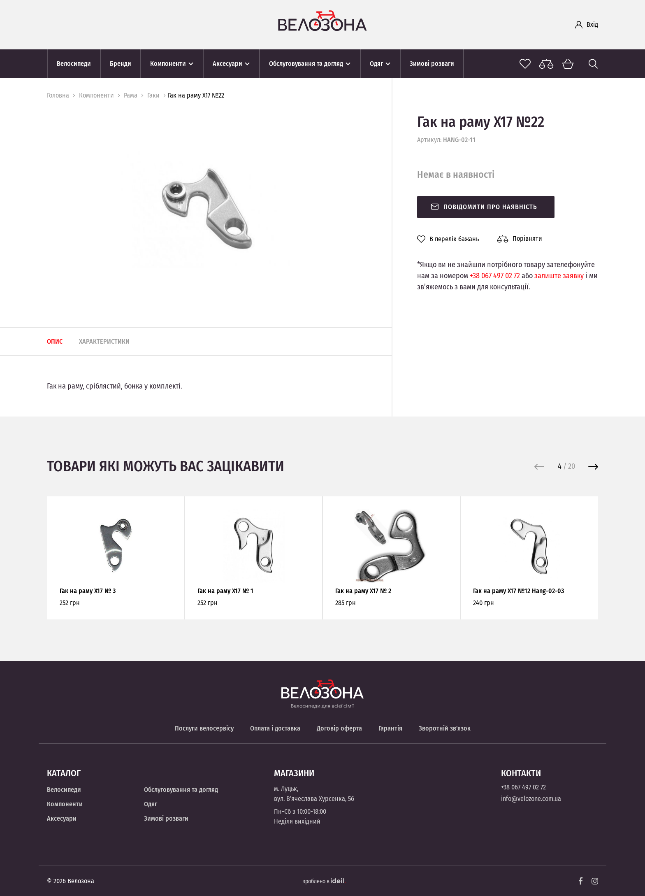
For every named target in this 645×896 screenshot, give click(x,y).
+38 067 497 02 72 (495, 275)
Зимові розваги (166, 818)
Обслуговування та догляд (181, 790)
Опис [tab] (55, 341)
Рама (130, 95)
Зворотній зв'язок (445, 728)
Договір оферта (339, 728)
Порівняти (519, 239)
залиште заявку (559, 275)
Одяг (150, 804)
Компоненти (96, 95)
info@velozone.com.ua (531, 799)
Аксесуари (62, 818)
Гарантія (390, 728)
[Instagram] (595, 881)
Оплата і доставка (275, 728)
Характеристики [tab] (104, 341)
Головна (58, 95)
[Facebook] (581, 881)
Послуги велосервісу (204, 728)
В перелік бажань (448, 239)
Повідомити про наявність (483, 207)
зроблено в (324, 881)
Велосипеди (64, 790)
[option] (206, 208)
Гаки (153, 95)
